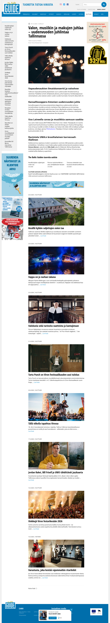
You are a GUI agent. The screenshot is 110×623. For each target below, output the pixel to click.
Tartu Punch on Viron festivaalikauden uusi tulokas (10, 50)
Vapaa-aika (66, 14)
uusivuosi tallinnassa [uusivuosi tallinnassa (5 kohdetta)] (45, 176)
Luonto (74, 14)
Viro (102, 14)
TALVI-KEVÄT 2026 (54, 614)
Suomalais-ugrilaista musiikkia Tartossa (8, 102)
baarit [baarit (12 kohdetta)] (30, 174)
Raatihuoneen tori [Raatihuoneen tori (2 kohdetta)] (55, 174)
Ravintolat (43, 14)
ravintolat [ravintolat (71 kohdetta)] (64, 174)
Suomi (77, 4)
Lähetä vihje (91, 9)
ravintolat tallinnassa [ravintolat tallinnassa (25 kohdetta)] (76, 174)
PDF (61, 618)
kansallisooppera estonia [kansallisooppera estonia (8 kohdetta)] (41, 174)
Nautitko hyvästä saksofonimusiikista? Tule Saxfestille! (11, 92)
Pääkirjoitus (26, 14)
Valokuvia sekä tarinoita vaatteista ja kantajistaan (9, 41)
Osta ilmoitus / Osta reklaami (24, 612)
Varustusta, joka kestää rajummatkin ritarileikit (9, 83)
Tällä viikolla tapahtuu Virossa (9, 57)
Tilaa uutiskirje (81, 9)
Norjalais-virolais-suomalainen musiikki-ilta (9, 110)
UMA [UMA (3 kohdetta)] (29, 176)
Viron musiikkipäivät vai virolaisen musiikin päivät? (9, 134)
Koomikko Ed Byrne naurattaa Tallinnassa (9, 144)
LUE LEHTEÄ (52, 618)
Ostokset (51, 14)
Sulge (71, 609)
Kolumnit (35, 14)
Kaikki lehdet (101, 9)
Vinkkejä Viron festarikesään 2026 (9, 75)
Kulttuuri (88, 14)
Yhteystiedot (22, 615)
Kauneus (58, 14)
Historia (81, 14)
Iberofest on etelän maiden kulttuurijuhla (9, 125)
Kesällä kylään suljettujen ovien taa (9, 27)
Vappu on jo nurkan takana (9, 34)
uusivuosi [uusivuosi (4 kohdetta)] (35, 176)
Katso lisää (31, 588)
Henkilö (96, 14)
